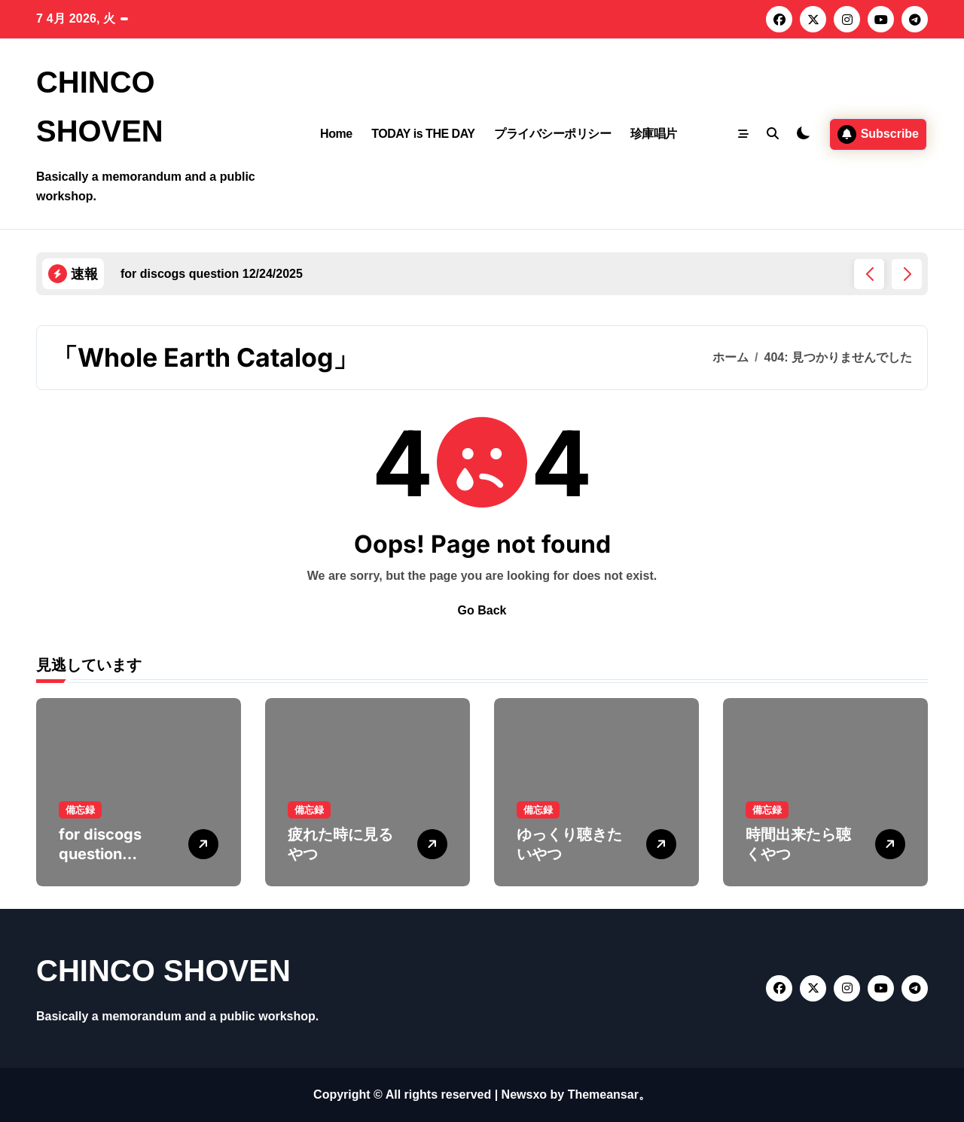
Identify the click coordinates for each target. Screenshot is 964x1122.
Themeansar (603, 1094)
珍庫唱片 (653, 133)
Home (336, 133)
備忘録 (80, 810)
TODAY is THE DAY (422, 133)
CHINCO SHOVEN (163, 970)
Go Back (482, 610)
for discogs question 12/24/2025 (102, 854)
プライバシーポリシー (552, 133)
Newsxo (524, 1094)
